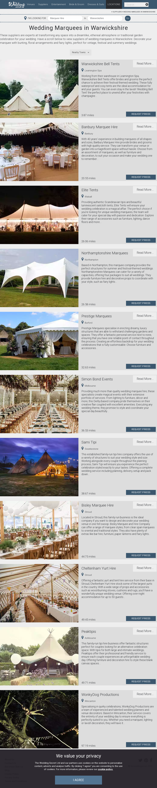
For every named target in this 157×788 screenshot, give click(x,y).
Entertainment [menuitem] (59, 4)
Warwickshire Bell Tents (100, 64)
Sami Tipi (88, 442)
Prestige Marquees (96, 316)
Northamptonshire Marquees (104, 253)
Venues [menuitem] (31, 4)
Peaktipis (88, 631)
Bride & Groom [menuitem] (76, 4)
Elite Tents (89, 190)
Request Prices (141, 114)
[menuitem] (16, 4)
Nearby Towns (79, 52)
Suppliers (117, 12)
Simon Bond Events (97, 379)
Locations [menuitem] (114, 4)
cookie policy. (105, 769)
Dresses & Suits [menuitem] (96, 4)
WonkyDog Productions (100, 694)
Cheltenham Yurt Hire (98, 568)
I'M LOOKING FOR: (37, 18)
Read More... (145, 63)
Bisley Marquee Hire (97, 505)
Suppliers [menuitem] (43, 4)
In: (85, 18)
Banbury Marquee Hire (99, 127)
